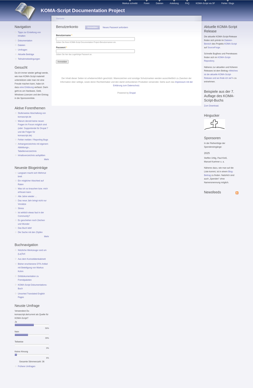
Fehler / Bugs (227, 3)
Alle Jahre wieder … (27, 196)
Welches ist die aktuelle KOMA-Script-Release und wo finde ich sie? (221, 74)
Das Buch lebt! (25, 228)
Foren (147, 3)
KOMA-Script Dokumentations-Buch (32, 287)
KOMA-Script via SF (205, 3)
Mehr (46, 159)
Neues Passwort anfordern (115, 27)
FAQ (187, 3)
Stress (21, 208)
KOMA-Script (230, 44)
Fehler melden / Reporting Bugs (33, 139)
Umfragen (22, 50)
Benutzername (64, 35)
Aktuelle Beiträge (26, 54)
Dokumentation (25, 40)
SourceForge (214, 47)
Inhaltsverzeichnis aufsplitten (31, 155)
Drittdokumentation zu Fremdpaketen (28, 278)
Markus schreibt (129, 3)
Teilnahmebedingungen (29, 59)
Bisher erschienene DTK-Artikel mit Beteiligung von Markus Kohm (33, 267)
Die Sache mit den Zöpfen (30, 232)
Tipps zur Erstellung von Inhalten (29, 34)
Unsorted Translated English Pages (31, 295)
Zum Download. (211, 106)
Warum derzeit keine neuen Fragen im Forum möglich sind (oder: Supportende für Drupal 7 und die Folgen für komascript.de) (33, 128)
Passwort (61, 47)
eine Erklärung (27, 87)
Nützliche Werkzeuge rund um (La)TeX (32, 252)
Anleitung (174, 3)
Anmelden (93, 27)
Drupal (132, 93)
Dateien (159, 3)
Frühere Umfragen (26, 366)
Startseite (60, 18)
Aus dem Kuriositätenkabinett (32, 259)
